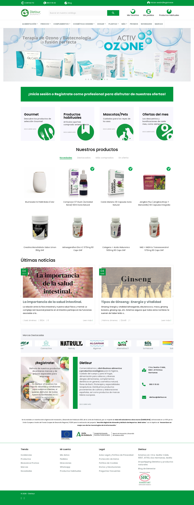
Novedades (66, 157)
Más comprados (105, 157)
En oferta (123, 157)
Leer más (88, 320)
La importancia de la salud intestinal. (52, 302)
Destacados (84, 157)
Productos (26, 459)
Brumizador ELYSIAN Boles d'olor (39, 202)
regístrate (49, 397)
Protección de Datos (109, 459)
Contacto (29, 3)
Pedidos (64, 459)
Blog (68, 3)
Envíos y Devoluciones (110, 467)
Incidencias (26, 455)
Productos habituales (70, 471)
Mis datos (64, 455)
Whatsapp (65, 467)
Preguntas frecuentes (109, 471)
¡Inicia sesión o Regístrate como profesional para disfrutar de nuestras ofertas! (97, 94)
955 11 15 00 (51, 3)
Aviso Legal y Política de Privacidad (116, 455)
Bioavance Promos (30, 463)
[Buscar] (84, 13)
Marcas (24, 467)
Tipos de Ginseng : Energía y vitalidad (131, 302)
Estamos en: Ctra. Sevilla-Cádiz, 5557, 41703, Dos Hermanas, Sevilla (155, 456)
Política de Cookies (108, 463)
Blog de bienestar (147, 468)
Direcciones (65, 463)
